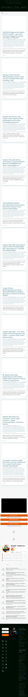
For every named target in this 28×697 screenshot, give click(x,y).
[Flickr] (2, 651)
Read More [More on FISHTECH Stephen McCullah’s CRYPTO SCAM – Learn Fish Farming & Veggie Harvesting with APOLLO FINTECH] (4, 55)
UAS (8, 87)
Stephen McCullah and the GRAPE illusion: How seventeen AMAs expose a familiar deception (15, 616)
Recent (8, 564)
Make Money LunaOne (12, 44)
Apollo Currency (11, 40)
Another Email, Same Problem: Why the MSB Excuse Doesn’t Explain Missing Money (16, 601)
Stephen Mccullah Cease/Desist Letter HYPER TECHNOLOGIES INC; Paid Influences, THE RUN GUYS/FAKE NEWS (14, 247)
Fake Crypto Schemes (14, 83)
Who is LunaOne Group (10, 88)
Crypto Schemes (5, 83)
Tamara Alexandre (5, 87)
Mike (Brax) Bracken (17, 44)
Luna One (9, 43)
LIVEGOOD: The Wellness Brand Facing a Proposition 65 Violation (15, 579)
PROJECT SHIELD (22, 629)
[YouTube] (2, 641)
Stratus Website (22, 45)
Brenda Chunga (20, 40)
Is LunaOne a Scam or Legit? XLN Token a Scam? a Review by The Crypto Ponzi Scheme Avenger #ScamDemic (14, 463)
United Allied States (12, 87)
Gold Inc (21, 83)
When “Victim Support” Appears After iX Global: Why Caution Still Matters (16, 590)
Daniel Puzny (9, 83)
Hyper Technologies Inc (16, 84)
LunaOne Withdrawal (5, 44)
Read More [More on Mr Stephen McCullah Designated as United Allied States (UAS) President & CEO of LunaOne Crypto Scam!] (4, 397)
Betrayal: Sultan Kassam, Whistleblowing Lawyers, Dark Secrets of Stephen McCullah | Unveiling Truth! (13, 77)
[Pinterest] (6, 661)
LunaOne (12, 43)
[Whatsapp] (6, 647)
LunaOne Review (21, 43)
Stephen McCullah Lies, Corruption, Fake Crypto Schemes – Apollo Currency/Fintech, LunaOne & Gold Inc (13, 420)
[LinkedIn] (6, 641)
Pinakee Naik (4, 45)
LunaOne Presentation (16, 43)
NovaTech (22, 44)
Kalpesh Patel (6, 471)
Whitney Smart (5, 88)
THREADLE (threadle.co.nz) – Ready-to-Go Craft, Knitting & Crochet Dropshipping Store (15, 584)
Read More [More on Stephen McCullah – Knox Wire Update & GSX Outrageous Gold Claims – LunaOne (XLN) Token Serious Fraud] (4, 355)
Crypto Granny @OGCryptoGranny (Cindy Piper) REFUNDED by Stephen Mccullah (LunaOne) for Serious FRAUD (14, 291)
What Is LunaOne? (21, 87)
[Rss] (2, 657)
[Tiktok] (6, 657)
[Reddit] (2, 667)
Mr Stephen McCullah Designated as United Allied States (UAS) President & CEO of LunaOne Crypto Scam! (14, 377)
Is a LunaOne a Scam (10, 42)
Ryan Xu (11, 45)
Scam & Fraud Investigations (19, 39)
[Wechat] (2, 671)
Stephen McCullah (17, 45)
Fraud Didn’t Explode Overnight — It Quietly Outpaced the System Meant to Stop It (15, 607)
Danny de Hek (5, 39)
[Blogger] (6, 664)
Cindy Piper (23, 40)
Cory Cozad (19, 82)
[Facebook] (6, 654)
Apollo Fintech (15, 40)
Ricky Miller (8, 45)
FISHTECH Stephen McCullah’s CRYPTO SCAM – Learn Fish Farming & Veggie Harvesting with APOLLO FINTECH (13, 35)
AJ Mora (4, 40)
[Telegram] (2, 647)
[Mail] (6, 651)
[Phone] (2, 654)
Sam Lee (13, 45)
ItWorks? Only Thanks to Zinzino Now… (12, 568)
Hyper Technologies (10, 84)
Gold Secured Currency (7, 126)
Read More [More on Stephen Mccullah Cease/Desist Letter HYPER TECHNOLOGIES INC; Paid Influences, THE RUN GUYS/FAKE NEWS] (4, 268)
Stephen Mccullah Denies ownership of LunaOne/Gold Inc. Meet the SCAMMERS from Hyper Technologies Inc (14, 162)
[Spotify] (6, 667)
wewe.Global (16, 87)
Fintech (18, 83)
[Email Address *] (5, 632)
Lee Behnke (5, 43)
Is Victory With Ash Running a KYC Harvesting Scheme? (15, 611)
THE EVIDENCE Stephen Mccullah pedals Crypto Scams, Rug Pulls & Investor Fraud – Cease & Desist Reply (14, 206)
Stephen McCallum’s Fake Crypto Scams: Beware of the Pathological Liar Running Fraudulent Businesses (13, 119)
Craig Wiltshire (23, 82)
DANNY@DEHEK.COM (17, 3)
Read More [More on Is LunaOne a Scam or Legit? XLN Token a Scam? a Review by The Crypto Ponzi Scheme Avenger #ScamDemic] (4, 483)
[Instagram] (2, 661)
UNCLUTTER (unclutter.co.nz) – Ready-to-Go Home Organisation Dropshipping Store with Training (14, 596)
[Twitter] (2, 644)
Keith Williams (21, 42)
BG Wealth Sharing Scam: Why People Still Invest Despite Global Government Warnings (15, 573)
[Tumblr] (2, 664)
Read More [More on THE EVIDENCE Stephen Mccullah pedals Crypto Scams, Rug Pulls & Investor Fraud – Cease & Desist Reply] (4, 225)
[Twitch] (6, 644)
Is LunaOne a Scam (15, 42)
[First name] (5, 629)
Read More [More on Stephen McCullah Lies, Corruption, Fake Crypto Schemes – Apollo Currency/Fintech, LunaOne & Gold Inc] (4, 440)
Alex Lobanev (7, 40)
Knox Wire (13, 471)
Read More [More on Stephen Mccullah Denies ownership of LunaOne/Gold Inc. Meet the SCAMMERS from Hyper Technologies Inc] (4, 183)
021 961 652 (10, 3)
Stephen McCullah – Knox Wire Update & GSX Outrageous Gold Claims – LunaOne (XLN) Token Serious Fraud (14, 334)
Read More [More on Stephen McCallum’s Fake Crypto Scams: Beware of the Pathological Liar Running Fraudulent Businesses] (4, 140)
